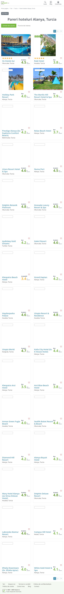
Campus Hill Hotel (42, 532)
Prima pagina (4, 8)
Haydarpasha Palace (8, 314)
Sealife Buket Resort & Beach (43, 422)
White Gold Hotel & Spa (43, 569)
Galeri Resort (40, 241)
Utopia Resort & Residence (41, 314)
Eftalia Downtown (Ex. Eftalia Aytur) (10, 569)
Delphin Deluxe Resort (41, 494)
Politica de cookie (8, 586)
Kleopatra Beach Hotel (10, 278)
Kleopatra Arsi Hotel (8, 386)
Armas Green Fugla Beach (11, 422)
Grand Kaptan (40, 277)
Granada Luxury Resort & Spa (41, 206)
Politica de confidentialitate (42, 584)
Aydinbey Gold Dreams (9, 242)
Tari (11, 8)
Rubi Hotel (39, 61)
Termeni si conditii (24, 584)
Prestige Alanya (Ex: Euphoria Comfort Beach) (11, 133)
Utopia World (8, 349)
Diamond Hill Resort (8, 458)
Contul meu (21, 586)
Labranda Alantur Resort (10, 533)
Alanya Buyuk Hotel (40, 458)
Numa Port (39, 169)
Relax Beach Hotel (42, 131)
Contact (36, 586)
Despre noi (11, 584)
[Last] (61, 31)
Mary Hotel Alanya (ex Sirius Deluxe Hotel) (10, 496)
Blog (29, 586)
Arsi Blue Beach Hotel (41, 386)
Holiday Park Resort (8, 95)
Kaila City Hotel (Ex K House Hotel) (43, 350)
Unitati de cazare (9, 26)
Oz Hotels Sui (8, 61)
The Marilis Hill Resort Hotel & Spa (43, 95)
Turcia (16, 8)
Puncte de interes (24, 26)
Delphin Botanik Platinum (9, 206)
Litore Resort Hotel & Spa (11, 170)
